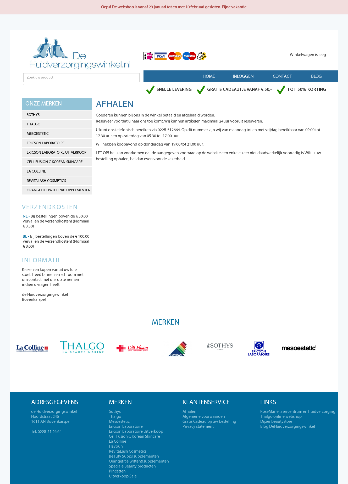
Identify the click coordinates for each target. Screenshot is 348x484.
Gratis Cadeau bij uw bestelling (209, 421)
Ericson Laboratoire (45, 143)
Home (209, 76)
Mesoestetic (38, 133)
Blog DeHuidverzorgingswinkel (287, 426)
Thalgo (33, 124)
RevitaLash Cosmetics (46, 181)
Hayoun (116, 446)
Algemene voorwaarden (204, 416)
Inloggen (243, 76)
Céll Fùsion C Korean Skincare (54, 162)
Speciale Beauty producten (132, 466)
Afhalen (189, 411)
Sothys (33, 115)
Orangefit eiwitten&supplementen (59, 190)
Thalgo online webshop (281, 416)
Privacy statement (198, 426)
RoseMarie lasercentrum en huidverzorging (297, 411)
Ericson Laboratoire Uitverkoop (56, 152)
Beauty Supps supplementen (134, 456)
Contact (282, 76)
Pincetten (117, 471)
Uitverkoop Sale (123, 476)
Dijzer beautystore (276, 421)
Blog (316, 76)
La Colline (36, 171)
